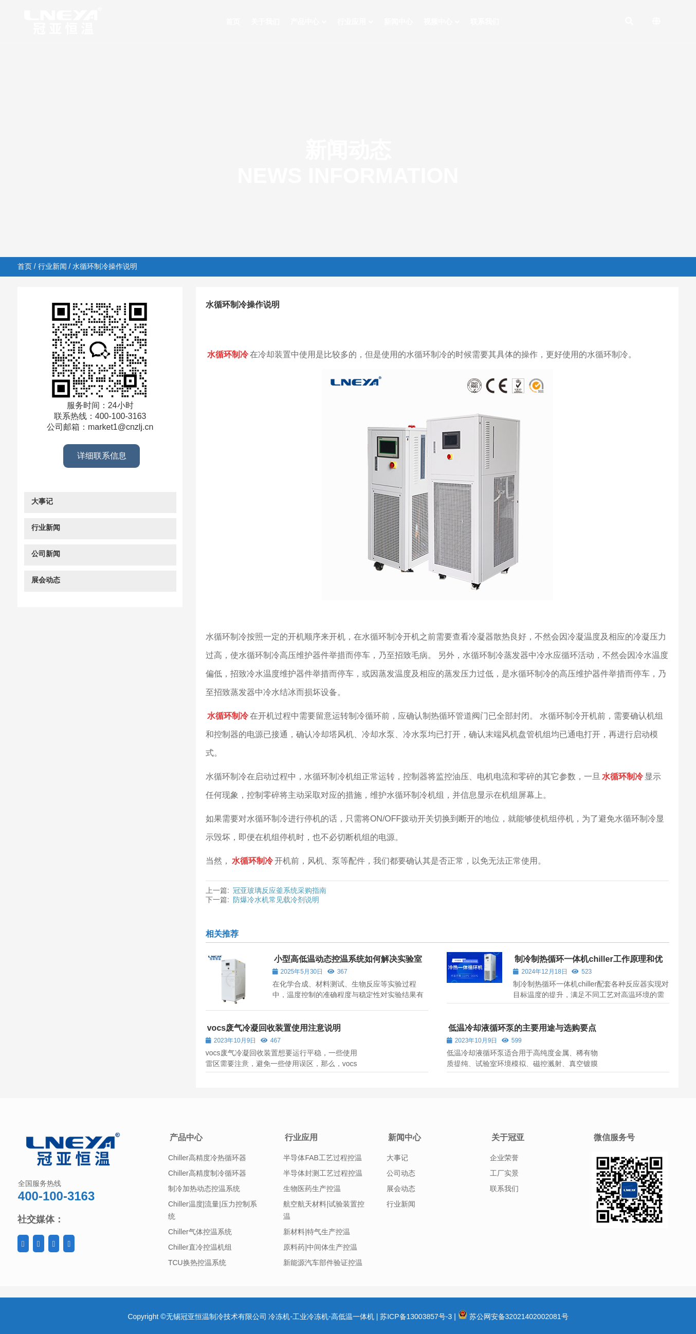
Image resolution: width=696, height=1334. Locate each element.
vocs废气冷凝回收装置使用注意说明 (274, 1028)
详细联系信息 (101, 455)
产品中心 (186, 1137)
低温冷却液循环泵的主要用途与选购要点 (522, 1028)
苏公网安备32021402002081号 (513, 1316)
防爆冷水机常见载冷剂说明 (276, 900)
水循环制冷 (333, 324)
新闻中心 (404, 1137)
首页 (24, 266)
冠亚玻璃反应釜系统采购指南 (279, 890)
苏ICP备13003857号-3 (416, 1316)
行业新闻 (52, 266)
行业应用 (301, 1137)
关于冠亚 (507, 1137)
